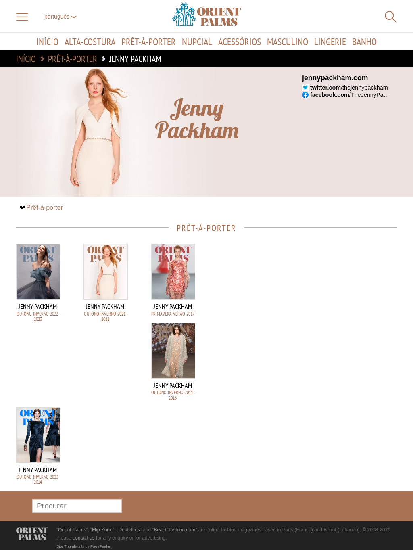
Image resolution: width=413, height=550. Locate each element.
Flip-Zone (102, 530)
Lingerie (330, 41)
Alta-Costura (90, 41)
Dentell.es (129, 530)
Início (47, 41)
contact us (84, 538)
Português (60, 16)
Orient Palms (72, 530)
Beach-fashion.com (174, 530)
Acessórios (239, 41)
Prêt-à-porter (148, 41)
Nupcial (197, 41)
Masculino (287, 41)
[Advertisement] (340, 298)
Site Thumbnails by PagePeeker (84, 546)
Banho (364, 41)
